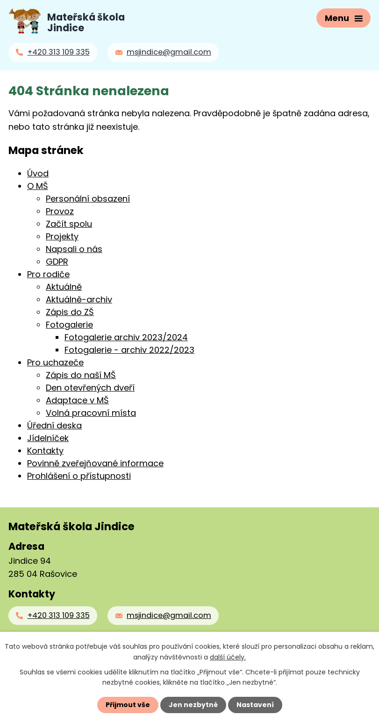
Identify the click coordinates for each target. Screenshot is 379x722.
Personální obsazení (88, 198)
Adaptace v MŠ (77, 400)
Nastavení (255, 704)
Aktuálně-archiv (79, 299)
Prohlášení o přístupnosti (79, 476)
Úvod (38, 173)
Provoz (60, 211)
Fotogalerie (69, 324)
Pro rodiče (48, 274)
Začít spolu (69, 224)
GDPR (57, 261)
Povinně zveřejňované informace (95, 463)
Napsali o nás (74, 249)
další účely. (228, 656)
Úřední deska (54, 425)
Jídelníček (48, 438)
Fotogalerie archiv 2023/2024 (126, 337)
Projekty (62, 236)
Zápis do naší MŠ (81, 375)
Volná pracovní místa (91, 413)
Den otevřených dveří (90, 387)
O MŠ (37, 186)
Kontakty (45, 450)
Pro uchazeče (55, 362)
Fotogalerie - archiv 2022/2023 (129, 350)
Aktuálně (64, 287)
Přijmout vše (128, 704)
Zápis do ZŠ (70, 312)
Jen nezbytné (193, 704)
